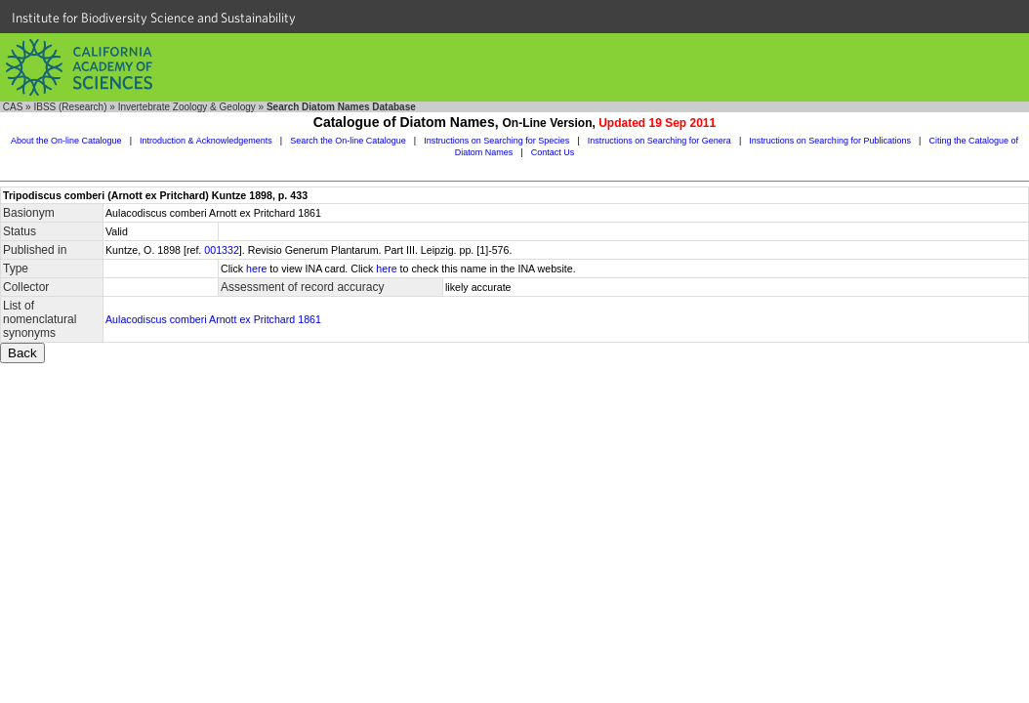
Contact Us (553, 152)
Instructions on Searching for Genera (659, 140)
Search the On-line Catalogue (348, 140)
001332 (221, 250)
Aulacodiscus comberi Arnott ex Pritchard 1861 (213, 319)
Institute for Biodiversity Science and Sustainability (154, 17)
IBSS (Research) (69, 107)
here (256, 268)
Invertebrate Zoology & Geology (187, 107)
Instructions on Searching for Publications (830, 140)
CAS (13, 107)
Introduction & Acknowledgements (206, 140)
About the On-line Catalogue (66, 140)
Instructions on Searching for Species (496, 140)
